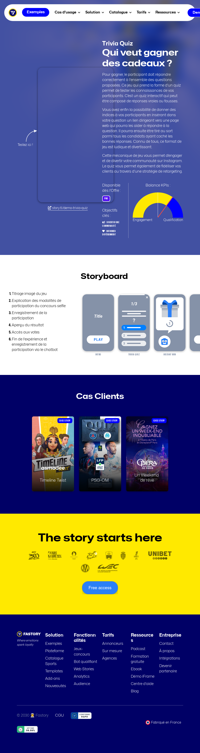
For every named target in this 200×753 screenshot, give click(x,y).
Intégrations (169, 658)
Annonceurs (112, 644)
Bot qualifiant (85, 662)
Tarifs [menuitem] (144, 12)
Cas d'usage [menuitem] (68, 12)
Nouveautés (55, 686)
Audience (82, 684)
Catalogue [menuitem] (121, 12)
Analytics (82, 676)
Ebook (136, 669)
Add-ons (52, 679)
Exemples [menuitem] (35, 12)
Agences (109, 658)
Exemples (53, 644)
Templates (54, 671)
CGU (59, 715)
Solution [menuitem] (95, 12)
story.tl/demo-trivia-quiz (68, 208)
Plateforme (54, 651)
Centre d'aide (142, 684)
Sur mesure (112, 651)
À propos (167, 651)
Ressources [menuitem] (168, 12)
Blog (135, 691)
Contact (166, 644)
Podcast (138, 649)
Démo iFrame (142, 676)
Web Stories (84, 669)
